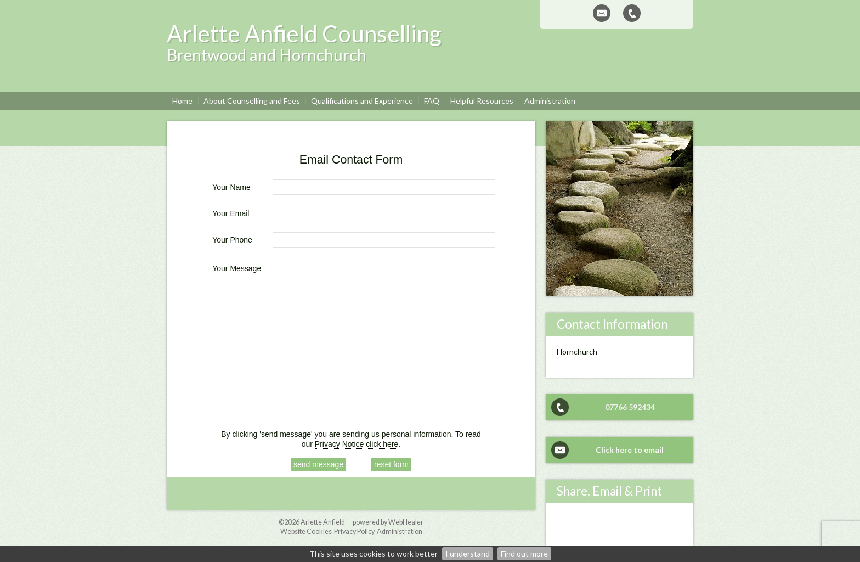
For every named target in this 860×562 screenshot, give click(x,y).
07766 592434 (630, 407)
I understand (467, 553)
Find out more (524, 553)
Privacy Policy (354, 531)
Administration (399, 531)
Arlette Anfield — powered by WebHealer (362, 522)
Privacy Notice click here (357, 444)
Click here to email (630, 449)
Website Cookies (306, 531)
